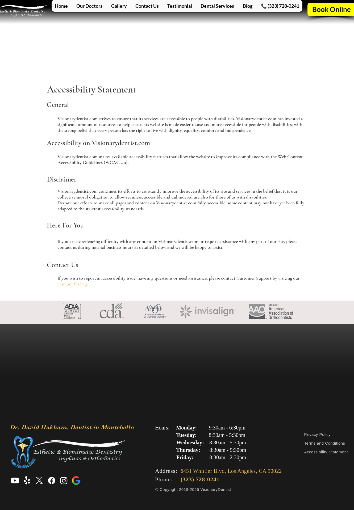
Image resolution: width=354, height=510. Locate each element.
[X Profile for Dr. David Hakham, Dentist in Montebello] (39, 480)
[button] (217, 6)
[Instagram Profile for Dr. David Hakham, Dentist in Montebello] (64, 480)
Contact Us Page (73, 284)
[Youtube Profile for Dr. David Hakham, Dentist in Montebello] (15, 480)
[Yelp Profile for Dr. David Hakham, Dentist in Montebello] (27, 480)
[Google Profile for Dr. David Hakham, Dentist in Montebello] (76, 480)
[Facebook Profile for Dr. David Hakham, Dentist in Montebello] (51, 480)
